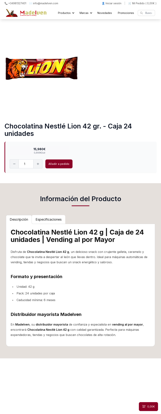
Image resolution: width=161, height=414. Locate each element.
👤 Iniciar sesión (111, 3)
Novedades (104, 12)
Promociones (126, 12)
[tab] (19, 219)
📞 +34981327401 (15, 3)
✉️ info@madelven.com (43, 3)
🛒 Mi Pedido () (142, 3)
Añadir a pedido (59, 163)
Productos (64, 12)
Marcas (84, 12)
